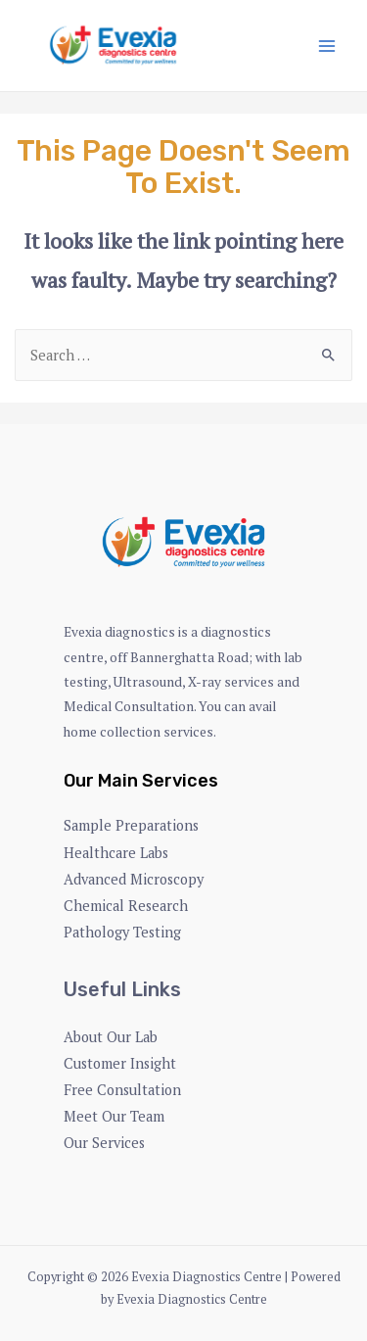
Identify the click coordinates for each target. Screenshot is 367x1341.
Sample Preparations (131, 825)
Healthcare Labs (116, 852)
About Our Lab (111, 1037)
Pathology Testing (122, 932)
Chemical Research (126, 905)
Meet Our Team (114, 1116)
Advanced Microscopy (134, 879)
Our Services (104, 1142)
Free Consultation (122, 1089)
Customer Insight (120, 1063)
